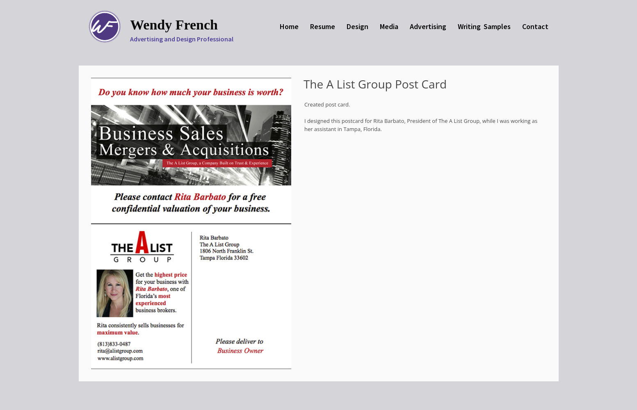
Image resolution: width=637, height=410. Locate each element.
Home (289, 26)
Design (357, 26)
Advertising (428, 26)
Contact (535, 26)
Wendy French (174, 24)
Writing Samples (484, 26)
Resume (322, 26)
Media (389, 26)
